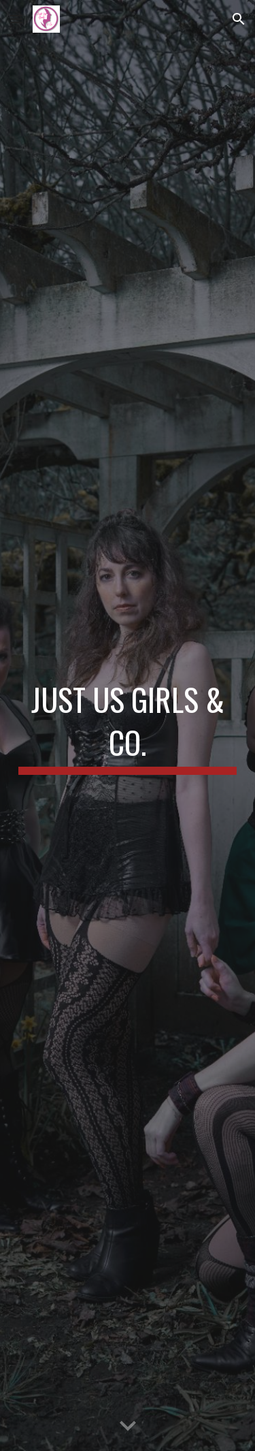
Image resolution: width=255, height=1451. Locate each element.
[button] (16, 18)
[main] (128, 725)
